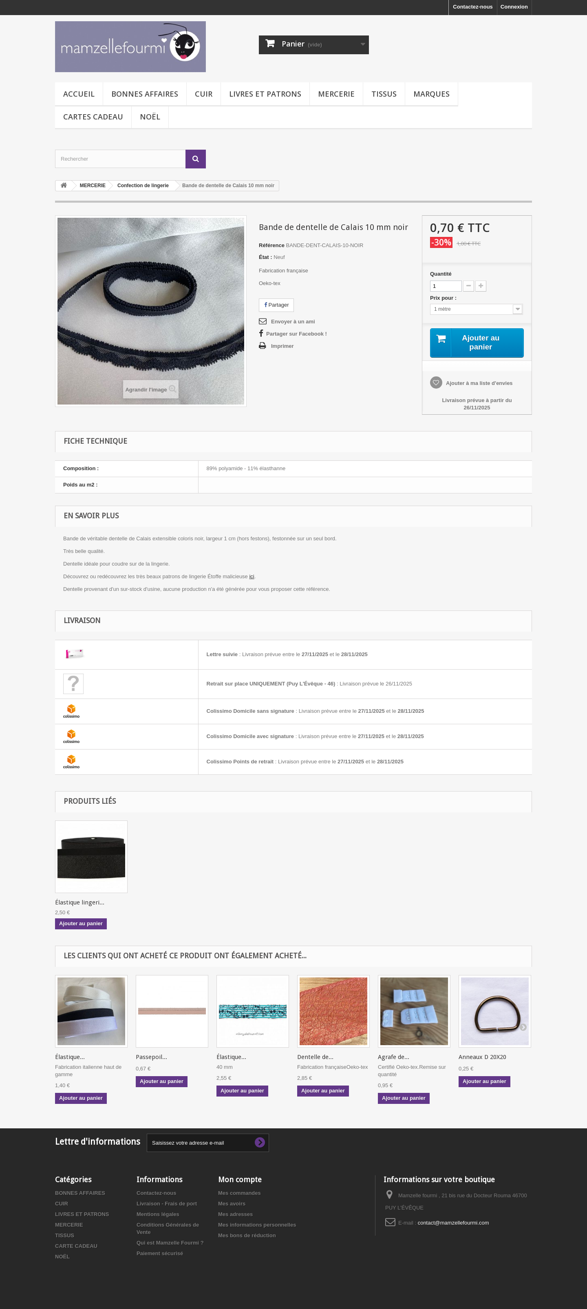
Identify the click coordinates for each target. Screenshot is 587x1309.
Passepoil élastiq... (161, 903)
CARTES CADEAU (93, 117)
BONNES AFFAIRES (144, 94)
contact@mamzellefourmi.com (453, 1224)
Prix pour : (444, 298)
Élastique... (70, 1057)
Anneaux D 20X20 (482, 1057)
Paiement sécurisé (160, 1254)
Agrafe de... (393, 1057)
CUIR (203, 94)
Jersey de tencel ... (241, 903)
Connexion (514, 7)
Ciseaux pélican (76, 903)
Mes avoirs (231, 1204)
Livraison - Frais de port (167, 1204)
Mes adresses (235, 1215)
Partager (276, 305)
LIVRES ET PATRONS (265, 94)
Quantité (441, 274)
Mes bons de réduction (247, 1236)
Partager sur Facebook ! (296, 334)
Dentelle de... (315, 1057)
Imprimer (282, 346)
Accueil (79, 94)
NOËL (150, 117)
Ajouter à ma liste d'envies (479, 384)
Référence (272, 245)
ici (251, 577)
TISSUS (384, 94)
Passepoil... (151, 1057)
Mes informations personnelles (257, 1226)
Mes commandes (239, 1194)
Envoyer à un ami (293, 321)
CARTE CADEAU (76, 1247)
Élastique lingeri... (321, 903)
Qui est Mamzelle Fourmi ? (170, 1243)
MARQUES (431, 94)
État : (265, 257)
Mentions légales (158, 1215)
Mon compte (240, 1180)
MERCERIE (336, 94)
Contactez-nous (473, 7)
